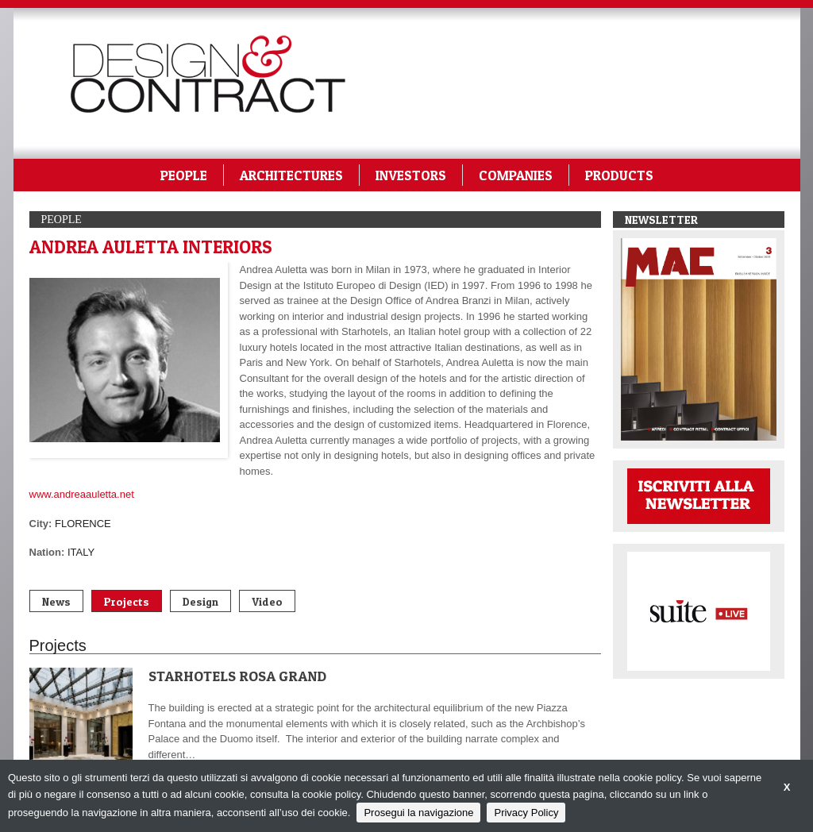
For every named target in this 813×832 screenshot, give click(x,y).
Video (267, 601)
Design (200, 601)
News (56, 601)
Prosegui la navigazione (418, 813)
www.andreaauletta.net (81, 494)
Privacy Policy (526, 813)
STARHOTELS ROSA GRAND (237, 676)
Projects (126, 601)
